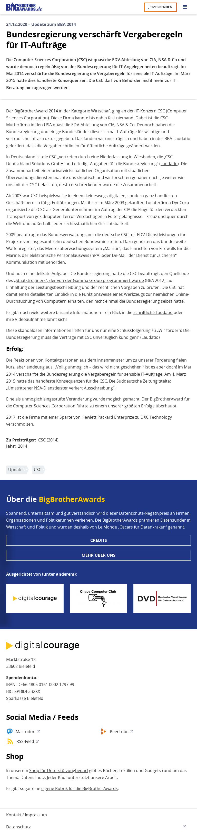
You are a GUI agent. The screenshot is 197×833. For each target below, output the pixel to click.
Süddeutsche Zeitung (137, 381)
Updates (16, 469)
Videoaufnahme (30, 319)
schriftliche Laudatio (153, 312)
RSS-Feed (25, 741)
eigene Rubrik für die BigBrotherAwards (79, 788)
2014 (22, 446)
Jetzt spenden (160, 7)
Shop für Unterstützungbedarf (58, 770)
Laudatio (169, 163)
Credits (98, 540)
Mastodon (25, 731)
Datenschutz (18, 827)
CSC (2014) (48, 440)
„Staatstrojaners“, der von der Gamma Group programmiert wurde (79, 280)
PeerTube (119, 731)
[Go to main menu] (185, 7)
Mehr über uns (98, 555)
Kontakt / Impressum (26, 815)
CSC (37, 469)
